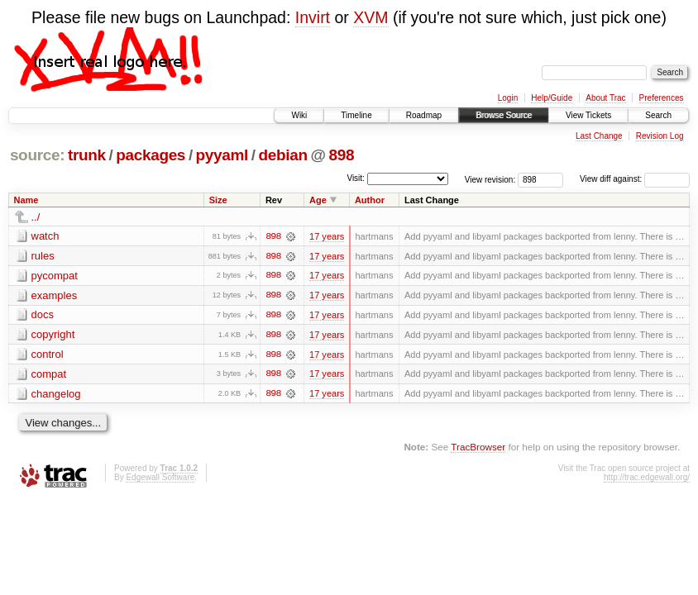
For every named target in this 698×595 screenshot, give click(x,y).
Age (318, 200)
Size (218, 200)
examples (54, 295)
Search (658, 115)
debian (283, 155)
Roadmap (424, 115)
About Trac (605, 97)
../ (36, 217)
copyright (53, 335)
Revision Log (660, 135)
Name (26, 200)
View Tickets (588, 115)
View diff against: (635, 178)
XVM (370, 17)
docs (42, 315)
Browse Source (504, 115)
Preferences (661, 97)
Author (370, 200)
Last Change (599, 135)
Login (508, 97)
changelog (56, 394)
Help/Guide (551, 97)
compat (49, 375)
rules (43, 256)
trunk (87, 155)
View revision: (490, 178)
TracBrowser (478, 448)
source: (37, 155)
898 (341, 155)
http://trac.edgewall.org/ (647, 478)
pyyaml (222, 155)
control (47, 355)
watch (45, 236)
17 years (326, 236)
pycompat (54, 275)
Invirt (312, 17)
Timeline (356, 115)
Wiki (299, 115)
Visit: (356, 178)
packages (150, 155)
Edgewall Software (160, 478)
